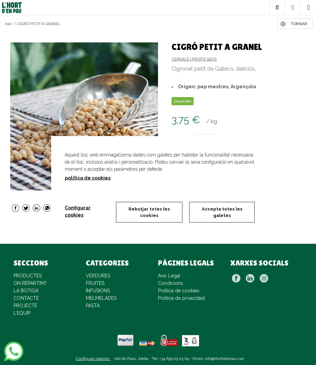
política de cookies (88, 177)
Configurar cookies (93, 358)
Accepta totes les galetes (222, 212)
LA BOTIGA (26, 290)
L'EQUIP (22, 313)
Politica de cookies (178, 290)
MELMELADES (101, 298)
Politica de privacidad (181, 298)
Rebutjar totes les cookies (149, 212)
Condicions (170, 283)
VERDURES (98, 275)
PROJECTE (25, 305)
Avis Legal (169, 275)
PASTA (93, 305)
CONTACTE (26, 298)
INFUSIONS (98, 290)
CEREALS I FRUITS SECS (194, 59)
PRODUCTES (28, 275)
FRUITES (95, 283)
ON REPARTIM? (30, 283)
